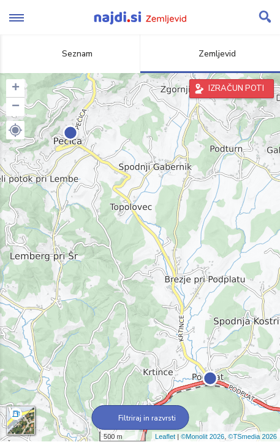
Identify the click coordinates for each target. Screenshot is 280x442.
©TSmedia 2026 (252, 436)
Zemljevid (210, 54)
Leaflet (165, 436)
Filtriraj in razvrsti (140, 418)
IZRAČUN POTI (236, 88)
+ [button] (16, 88)
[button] (15, 130)
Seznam (70, 54)
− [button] (16, 107)
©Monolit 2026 (202, 436)
